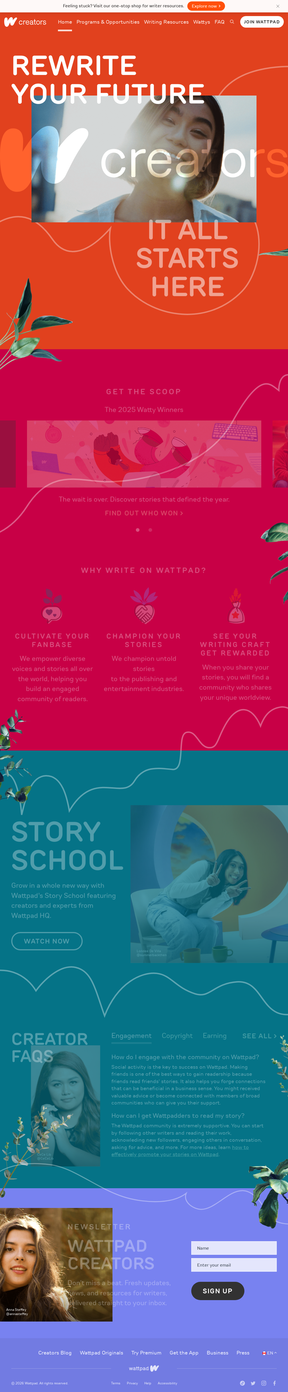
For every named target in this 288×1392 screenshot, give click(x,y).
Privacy (133, 1375)
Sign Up (218, 1283)
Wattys (201, 25)
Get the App (185, 1345)
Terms (116, 1375)
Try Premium (147, 1345)
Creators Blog (55, 1345)
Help (148, 1375)
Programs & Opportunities (108, 22)
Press (243, 1345)
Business (218, 1345)
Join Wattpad (262, 22)
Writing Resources (166, 22)
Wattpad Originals (102, 1345)
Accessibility (167, 1375)
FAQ (219, 25)
